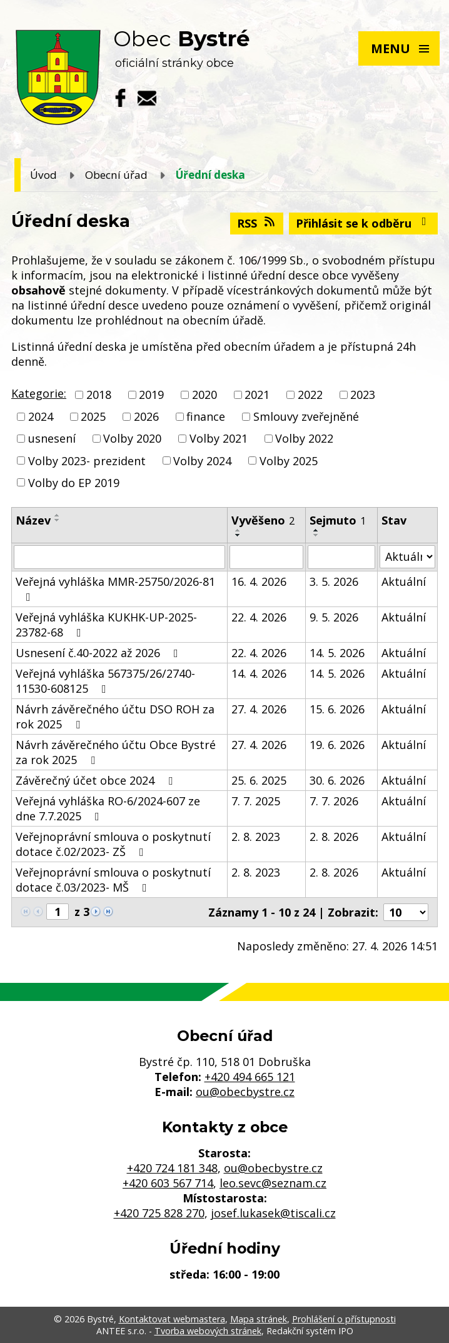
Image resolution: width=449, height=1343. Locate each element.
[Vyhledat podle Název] (119, 557)
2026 (146, 416)
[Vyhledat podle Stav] (407, 556)
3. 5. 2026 (334, 581)
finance (205, 416)
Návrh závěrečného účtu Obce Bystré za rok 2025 (116, 752)
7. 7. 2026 (334, 800)
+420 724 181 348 (172, 1167)
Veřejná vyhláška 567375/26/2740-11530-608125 (105, 681)
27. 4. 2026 (258, 709)
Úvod (43, 175)
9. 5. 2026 (334, 617)
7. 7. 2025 (255, 800)
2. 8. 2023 (255, 836)
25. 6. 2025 (258, 780)
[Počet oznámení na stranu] (405, 912)
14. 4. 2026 (258, 673)
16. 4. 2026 (258, 581)
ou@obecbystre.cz (245, 1091)
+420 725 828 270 (159, 1212)
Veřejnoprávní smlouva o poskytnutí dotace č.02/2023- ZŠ (113, 844)
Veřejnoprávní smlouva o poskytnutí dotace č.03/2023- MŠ (113, 880)
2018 (98, 394)
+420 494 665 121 (249, 1076)
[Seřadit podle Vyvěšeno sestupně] (238, 535)
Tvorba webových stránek (207, 1331)
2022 (310, 394)
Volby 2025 (289, 460)
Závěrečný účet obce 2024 (97, 780)
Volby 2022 (304, 438)
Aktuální (403, 581)
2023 (362, 394)
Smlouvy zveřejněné (306, 416)
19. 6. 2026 (337, 744)
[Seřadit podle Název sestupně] (57, 520)
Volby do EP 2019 (73, 482)
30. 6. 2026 (337, 780)
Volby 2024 (202, 460)
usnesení (52, 438)
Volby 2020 (132, 438)
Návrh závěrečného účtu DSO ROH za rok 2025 (115, 717)
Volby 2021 (218, 438)
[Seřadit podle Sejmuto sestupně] (316, 535)
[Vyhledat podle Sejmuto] (341, 557)
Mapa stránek (258, 1319)
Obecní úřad (116, 175)
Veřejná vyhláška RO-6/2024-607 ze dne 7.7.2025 (108, 808)
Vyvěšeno (263, 520)
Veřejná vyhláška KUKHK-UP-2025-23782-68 (106, 625)
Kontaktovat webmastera (172, 1319)
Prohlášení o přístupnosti (344, 1319)
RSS (257, 223)
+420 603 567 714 (168, 1182)
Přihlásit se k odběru (363, 223)
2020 (204, 394)
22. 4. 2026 (258, 617)
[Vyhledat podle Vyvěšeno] (267, 557)
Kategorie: (38, 393)
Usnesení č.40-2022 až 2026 (99, 652)
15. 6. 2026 (337, 709)
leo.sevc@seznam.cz (272, 1182)
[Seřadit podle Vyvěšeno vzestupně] (238, 530)
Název (33, 520)
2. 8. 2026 (334, 836)
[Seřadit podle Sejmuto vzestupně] (316, 530)
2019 (151, 394)
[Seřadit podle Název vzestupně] (57, 515)
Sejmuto (338, 520)
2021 (257, 394)
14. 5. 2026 (337, 652)
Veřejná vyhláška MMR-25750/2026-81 (115, 588)
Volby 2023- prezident (87, 460)
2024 (40, 416)
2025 (93, 416)
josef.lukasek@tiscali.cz (273, 1212)
